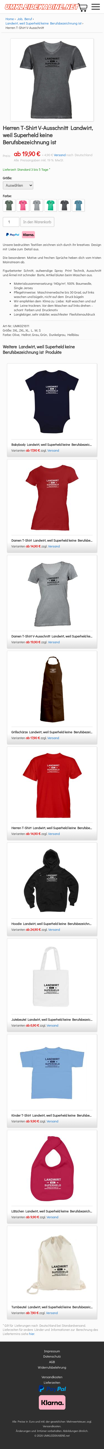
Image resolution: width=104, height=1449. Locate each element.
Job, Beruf (24, 19)
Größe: (7, 178)
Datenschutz (52, 1356)
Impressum (52, 1351)
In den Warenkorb (37, 221)
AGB (52, 1362)
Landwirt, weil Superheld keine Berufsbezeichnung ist (44, 23)
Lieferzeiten (52, 1382)
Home (10, 19)
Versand (59, 155)
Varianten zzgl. (29, 450)
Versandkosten (52, 1377)
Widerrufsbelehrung (52, 1367)
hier (31, 1334)
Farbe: (7, 196)
